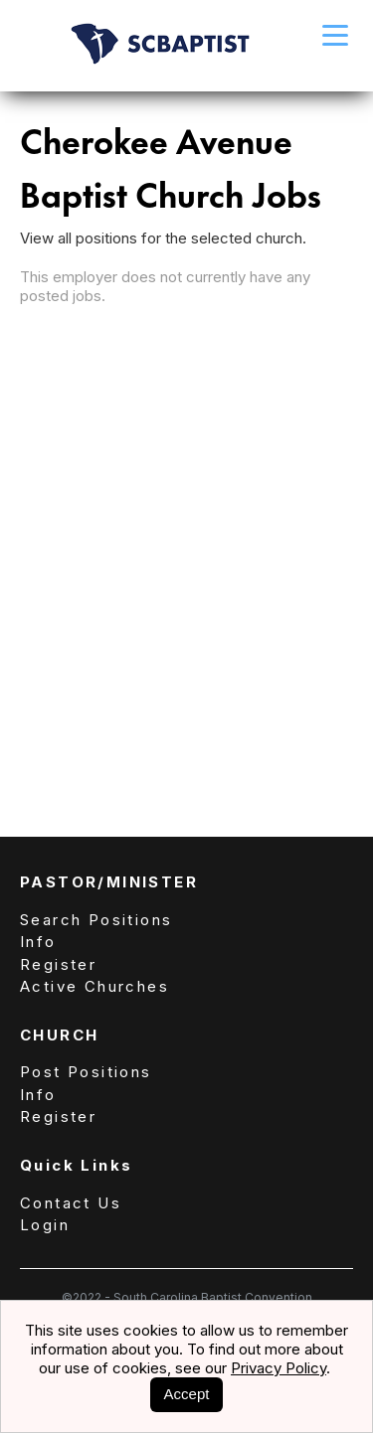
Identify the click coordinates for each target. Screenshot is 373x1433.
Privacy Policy (278, 1367)
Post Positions (86, 1071)
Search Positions (96, 919)
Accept (187, 1393)
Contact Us (70, 1203)
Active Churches (94, 986)
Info (38, 941)
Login (45, 1224)
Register (58, 964)
